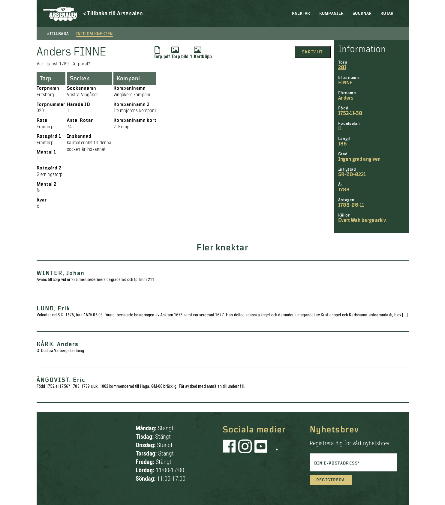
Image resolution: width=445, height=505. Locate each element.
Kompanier (331, 13)
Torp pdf (162, 52)
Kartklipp (203, 52)
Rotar (386, 13)
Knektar (301, 13)
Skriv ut (312, 52)
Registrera (330, 480)
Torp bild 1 (181, 52)
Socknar (362, 13)
